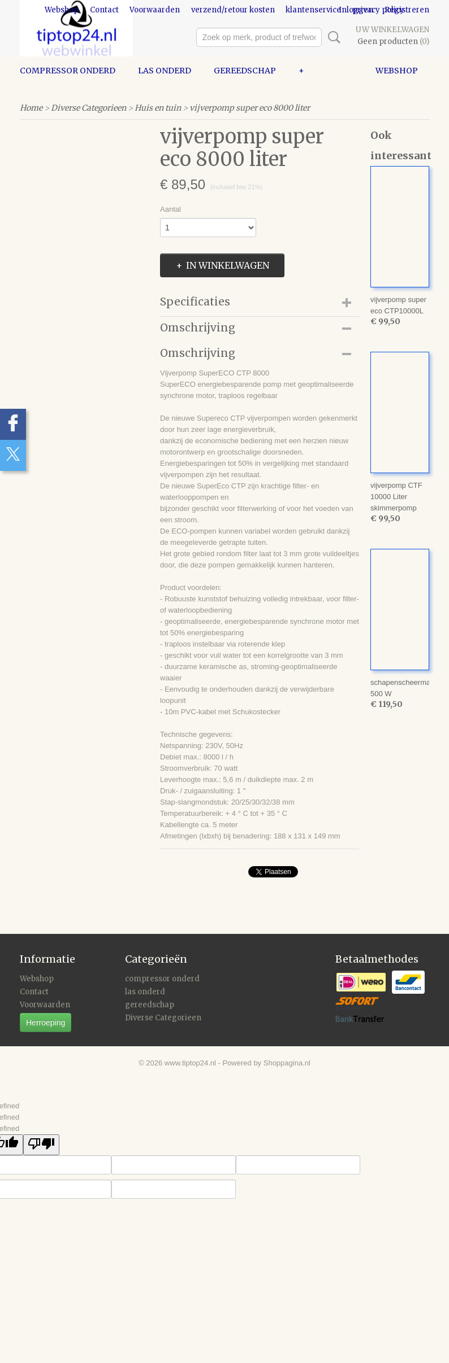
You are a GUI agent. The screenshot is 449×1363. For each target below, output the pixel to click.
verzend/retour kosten (233, 10)
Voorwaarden (154, 10)
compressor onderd (67, 70)
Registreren (407, 10)
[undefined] (41, 1144)
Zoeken (331, 37)
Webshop (62, 10)
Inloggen (356, 10)
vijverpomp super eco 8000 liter (249, 108)
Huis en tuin (158, 108)
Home (31, 108)
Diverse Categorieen (88, 108)
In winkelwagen (227, 265)
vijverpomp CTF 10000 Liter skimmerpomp (396, 496)
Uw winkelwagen (392, 29)
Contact (104, 10)
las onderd (164, 70)
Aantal (170, 209)
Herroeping (45, 1022)
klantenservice (313, 10)
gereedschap (245, 70)
